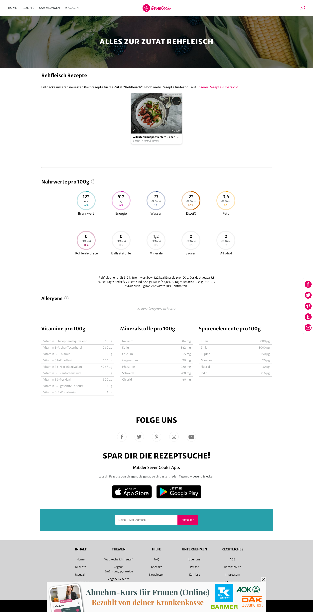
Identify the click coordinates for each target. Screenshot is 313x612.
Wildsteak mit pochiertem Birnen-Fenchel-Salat (155, 137)
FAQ (156, 559)
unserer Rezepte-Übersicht (217, 87)
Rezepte (28, 8)
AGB (232, 559)
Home (12, 8)
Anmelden (187, 519)
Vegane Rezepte (118, 579)
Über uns (194, 559)
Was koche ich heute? (118, 559)
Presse (194, 567)
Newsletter (156, 574)
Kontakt (156, 567)
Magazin (72, 8)
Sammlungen (49, 8)
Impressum (232, 574)
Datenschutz (232, 567)
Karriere (194, 574)
